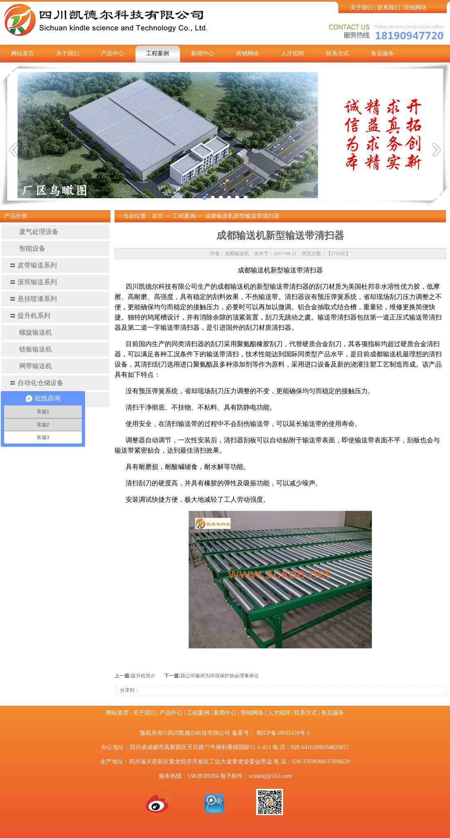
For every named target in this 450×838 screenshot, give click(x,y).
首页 (157, 216)
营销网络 (415, 8)
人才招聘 (292, 53)
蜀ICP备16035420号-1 (283, 733)
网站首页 (22, 53)
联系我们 (388, 8)
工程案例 (157, 53)
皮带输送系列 (33, 265)
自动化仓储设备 (36, 382)
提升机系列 (29, 315)
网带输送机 (30, 365)
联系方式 (337, 53)
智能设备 (27, 248)
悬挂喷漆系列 (33, 298)
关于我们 (361, 8)
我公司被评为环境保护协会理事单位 (219, 676)
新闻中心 (202, 53)
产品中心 (112, 53)
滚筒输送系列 (33, 282)
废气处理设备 (34, 231)
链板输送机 (30, 349)
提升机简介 (143, 676)
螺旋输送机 (30, 332)
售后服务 (382, 53)
